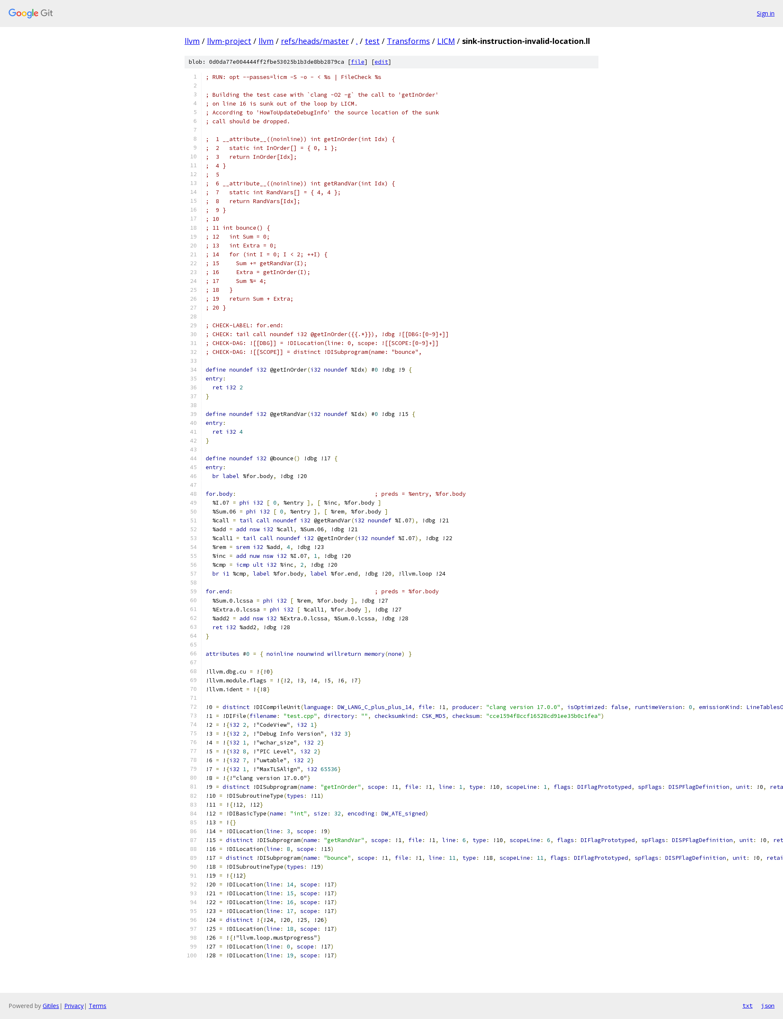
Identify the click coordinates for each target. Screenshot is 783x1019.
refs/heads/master (315, 41)
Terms (97, 1006)
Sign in (766, 13)
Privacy (74, 1006)
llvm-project (229, 41)
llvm (192, 41)
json (768, 1005)
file (357, 61)
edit (381, 61)
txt (747, 1005)
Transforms (408, 41)
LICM (446, 41)
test (372, 41)
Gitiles (51, 1006)
